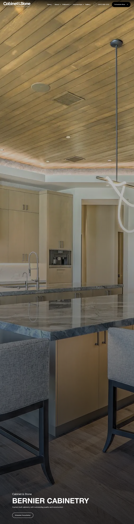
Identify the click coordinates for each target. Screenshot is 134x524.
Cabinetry (66, 4)
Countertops (77, 4)
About (57, 4)
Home (49, 4)
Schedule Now (121, 4)
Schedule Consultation (23, 515)
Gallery (88, 4)
